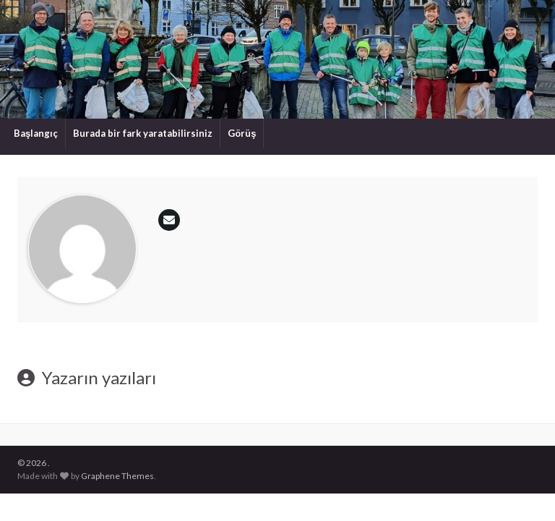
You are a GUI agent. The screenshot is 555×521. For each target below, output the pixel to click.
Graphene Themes (117, 475)
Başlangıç (36, 133)
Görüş (242, 133)
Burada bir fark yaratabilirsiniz (142, 133)
